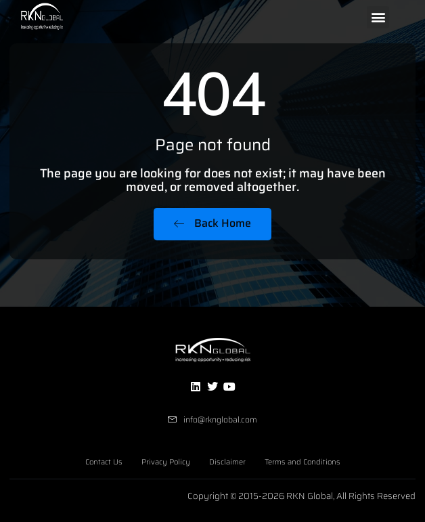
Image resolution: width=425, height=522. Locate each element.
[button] (378, 17)
